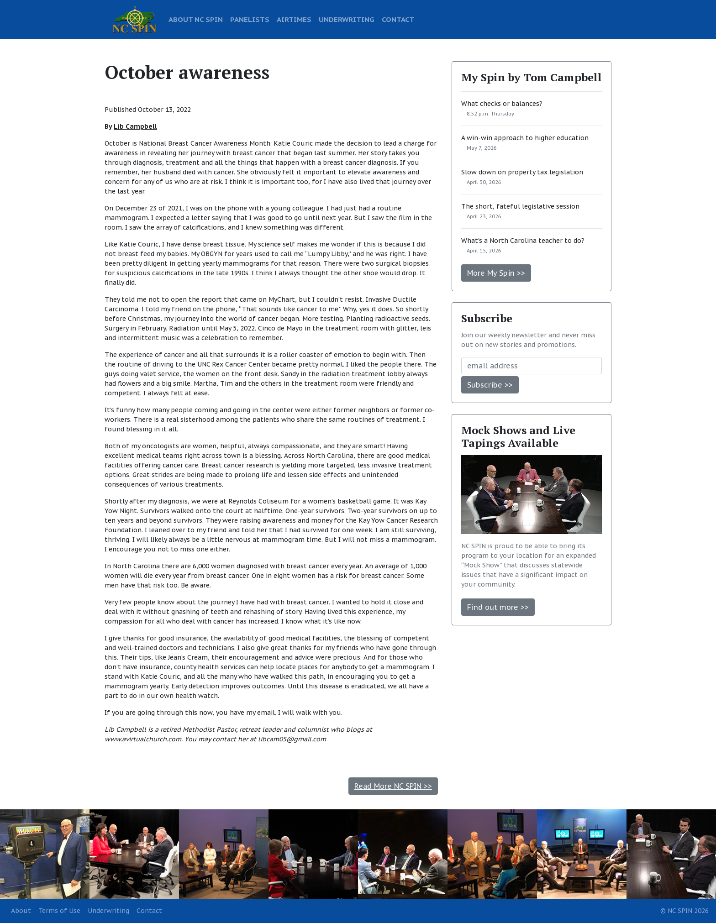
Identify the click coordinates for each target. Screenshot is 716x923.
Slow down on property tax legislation (522, 172)
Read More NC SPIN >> (393, 786)
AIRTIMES (294, 19)
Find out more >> (498, 607)
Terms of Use (59, 911)
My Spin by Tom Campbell (531, 77)
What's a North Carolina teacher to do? (522, 240)
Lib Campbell (135, 126)
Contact (149, 911)
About (21, 911)
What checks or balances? (501, 104)
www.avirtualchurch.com (143, 739)
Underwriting (108, 911)
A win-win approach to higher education (525, 138)
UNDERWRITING (346, 19)
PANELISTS (249, 19)
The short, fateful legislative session (520, 206)
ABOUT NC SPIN (195, 19)
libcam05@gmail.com (292, 739)
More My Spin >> (496, 273)
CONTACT (398, 19)
